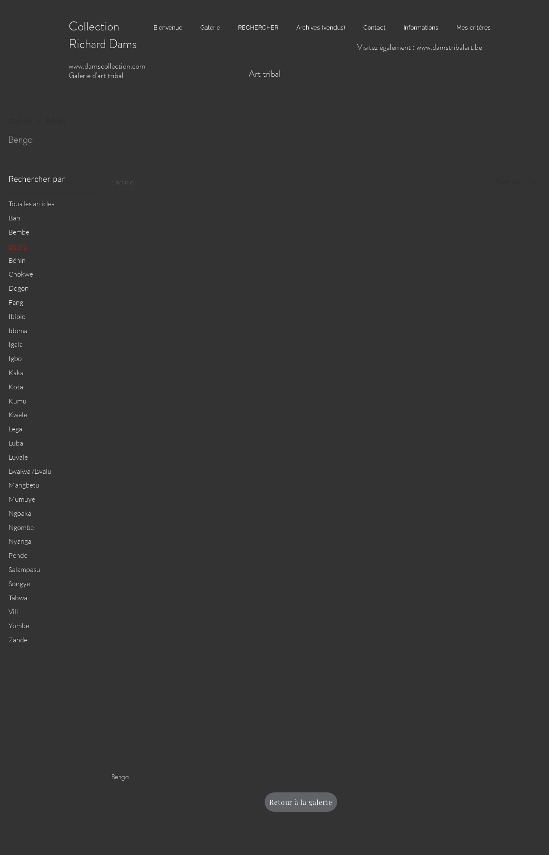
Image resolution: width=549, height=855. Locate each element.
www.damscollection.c (102, 66)
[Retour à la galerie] (301, 802)
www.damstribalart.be (449, 47)
